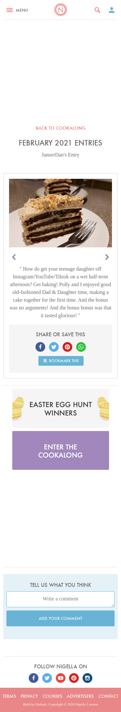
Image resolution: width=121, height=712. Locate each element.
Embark (41, 704)
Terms (9, 696)
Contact (108, 696)
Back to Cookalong (61, 128)
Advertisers (80, 696)
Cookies (52, 696)
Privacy (29, 696)
